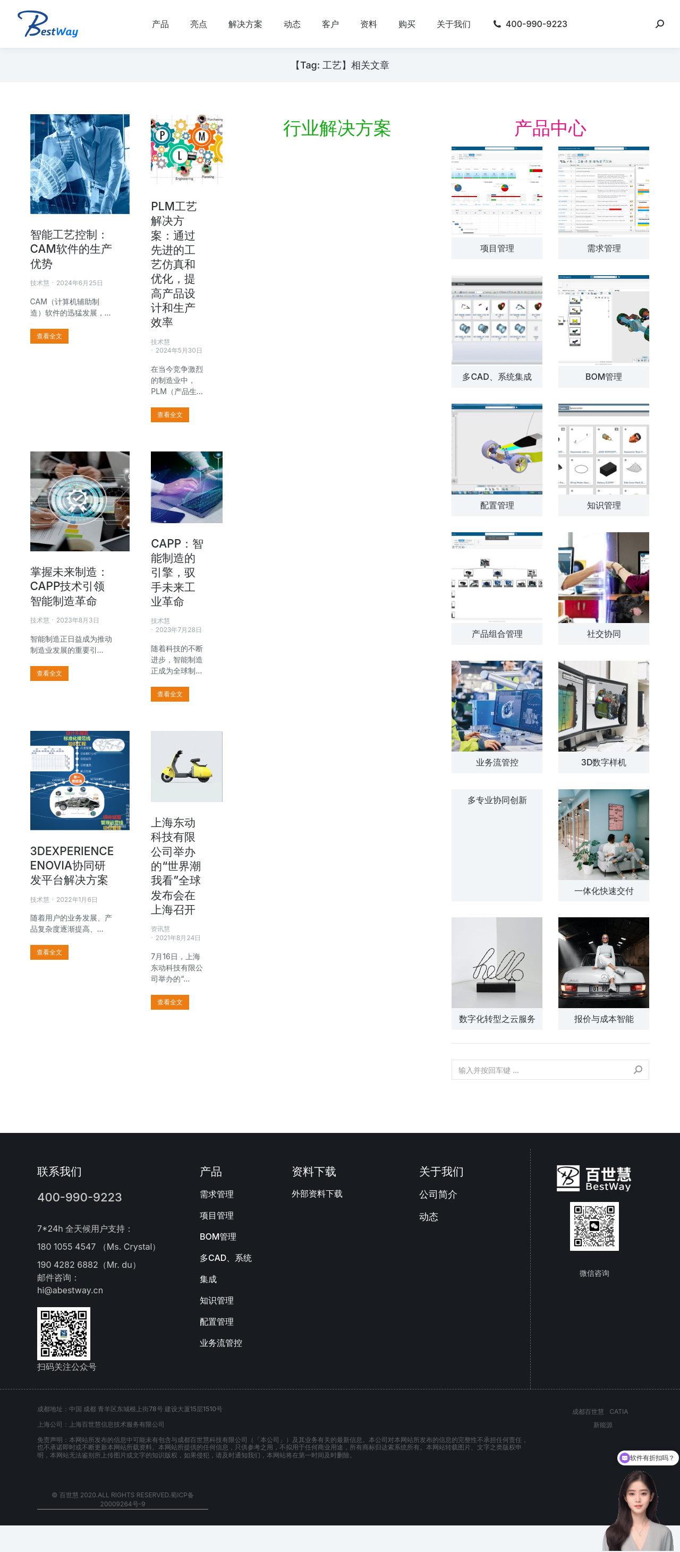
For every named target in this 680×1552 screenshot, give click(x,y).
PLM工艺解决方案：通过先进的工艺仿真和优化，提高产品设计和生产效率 (174, 264)
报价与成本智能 (604, 1018)
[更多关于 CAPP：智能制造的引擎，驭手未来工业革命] (170, 694)
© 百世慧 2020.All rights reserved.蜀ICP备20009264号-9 (123, 1499)
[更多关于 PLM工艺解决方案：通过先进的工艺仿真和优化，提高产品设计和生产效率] (170, 414)
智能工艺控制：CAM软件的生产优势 (71, 249)
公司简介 (438, 1194)
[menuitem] (160, 24)
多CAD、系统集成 (496, 376)
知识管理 (604, 505)
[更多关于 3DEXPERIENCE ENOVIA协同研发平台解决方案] (49, 952)
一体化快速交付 (604, 890)
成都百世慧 (588, 1411)
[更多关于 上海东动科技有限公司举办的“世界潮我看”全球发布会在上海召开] (170, 1002)
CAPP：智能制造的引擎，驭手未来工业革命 (177, 572)
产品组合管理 (497, 633)
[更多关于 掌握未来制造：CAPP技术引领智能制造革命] (49, 673)
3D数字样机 (604, 762)
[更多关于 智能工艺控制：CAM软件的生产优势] (49, 336)
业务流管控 (497, 762)
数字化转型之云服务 (497, 1018)
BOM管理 (603, 376)
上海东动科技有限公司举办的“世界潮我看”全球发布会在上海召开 (176, 866)
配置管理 (497, 505)
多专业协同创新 (497, 800)
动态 (428, 1216)
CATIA (618, 1411)
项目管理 (497, 248)
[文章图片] (497, 192)
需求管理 (604, 248)
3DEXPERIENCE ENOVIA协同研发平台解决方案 (72, 866)
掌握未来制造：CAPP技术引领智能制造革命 (69, 586)
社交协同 (604, 633)
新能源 (603, 1425)
